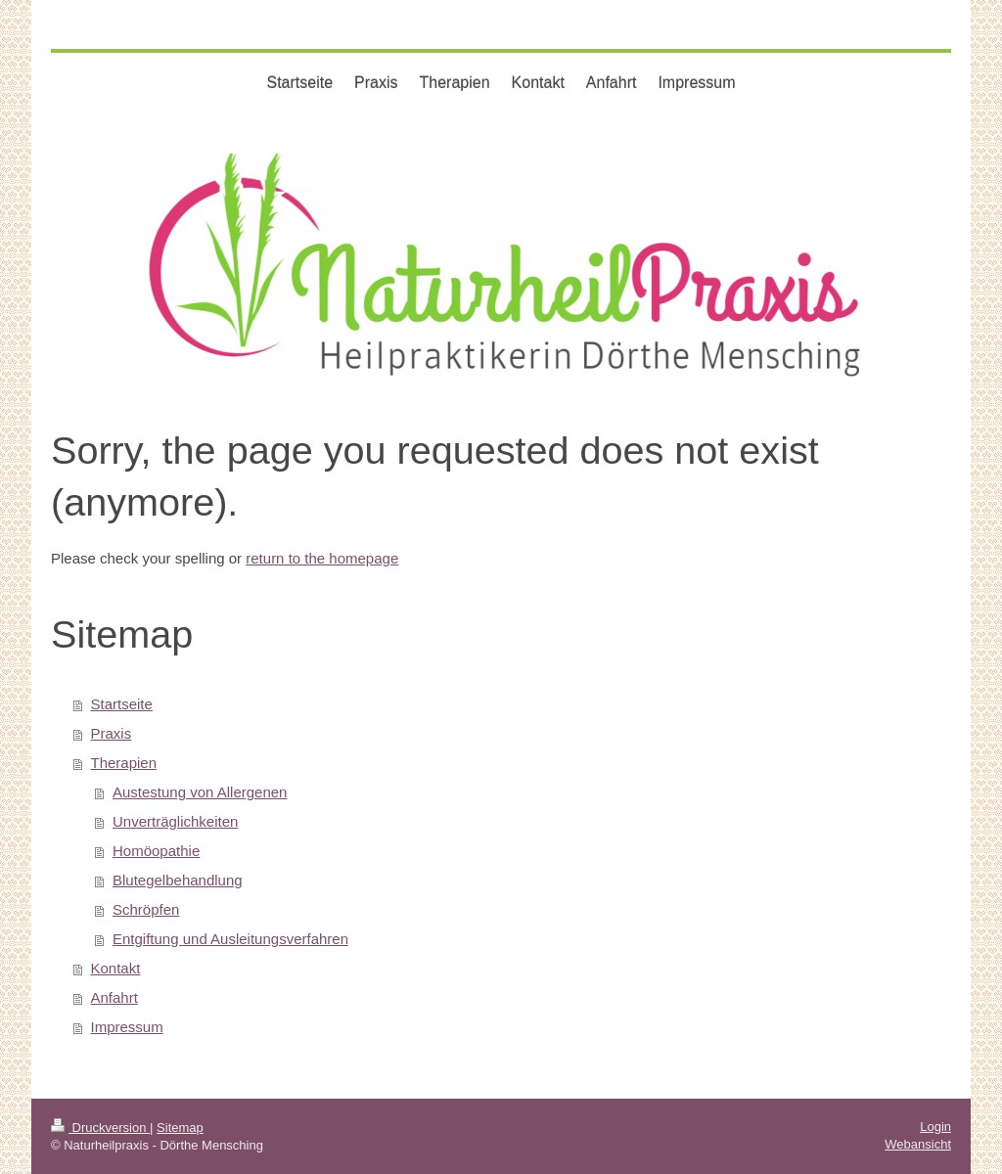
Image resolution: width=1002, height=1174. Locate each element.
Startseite (122, 704)
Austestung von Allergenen (200, 792)
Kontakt (116, 968)
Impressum (127, 1026)
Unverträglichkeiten (175, 821)
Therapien (124, 762)
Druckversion (100, 1127)
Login (935, 1126)
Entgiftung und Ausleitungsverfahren (230, 938)
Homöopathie (156, 850)
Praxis (111, 733)
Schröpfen (146, 909)
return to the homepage (322, 558)
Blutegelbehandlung (178, 880)
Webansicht (918, 1144)
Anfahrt (114, 997)
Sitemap (180, 1127)
